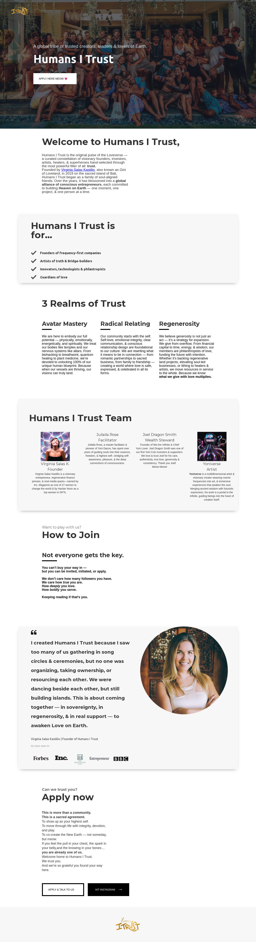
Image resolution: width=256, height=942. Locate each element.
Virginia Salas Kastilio (78, 170)
